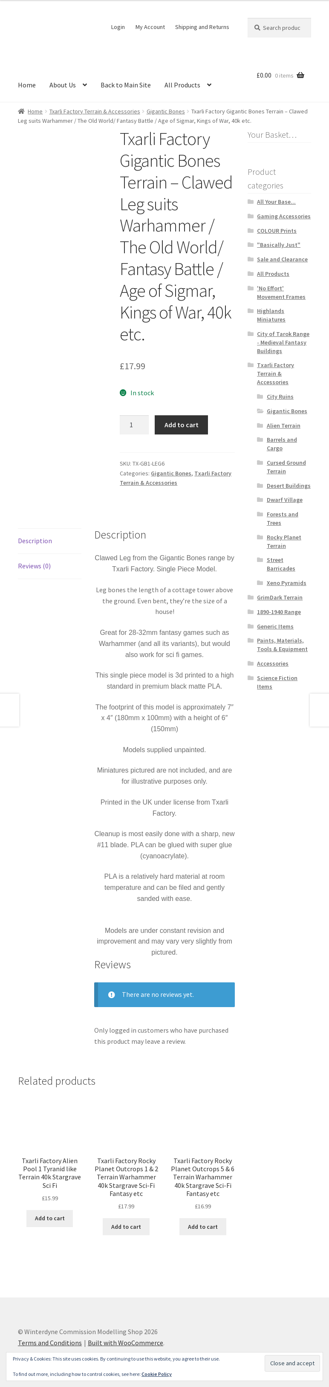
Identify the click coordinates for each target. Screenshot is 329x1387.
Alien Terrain (283, 425)
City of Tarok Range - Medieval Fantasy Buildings (283, 342)
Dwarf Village (285, 500)
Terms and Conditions (50, 1338)
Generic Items (275, 626)
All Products (182, 85)
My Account (150, 27)
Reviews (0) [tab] (34, 561)
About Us (62, 85)
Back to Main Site (126, 85)
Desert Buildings (289, 485)
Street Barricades (281, 564)
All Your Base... (276, 202)
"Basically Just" (278, 245)
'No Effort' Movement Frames (281, 292)
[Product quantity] (134, 425)
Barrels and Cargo (282, 444)
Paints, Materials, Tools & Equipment (282, 645)
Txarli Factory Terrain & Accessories (94, 111)
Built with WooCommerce (125, 1338)
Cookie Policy (156, 1374)
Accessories (273, 663)
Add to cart (181, 424)
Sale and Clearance (282, 259)
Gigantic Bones (166, 111)
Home (27, 85)
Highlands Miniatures (271, 315)
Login (118, 27)
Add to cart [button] (50, 1213)
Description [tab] (35, 536)
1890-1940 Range (279, 612)
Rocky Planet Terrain (284, 541)
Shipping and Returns (202, 27)
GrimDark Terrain (280, 597)
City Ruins (280, 396)
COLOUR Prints (277, 231)
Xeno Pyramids (286, 583)
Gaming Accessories (284, 216)
